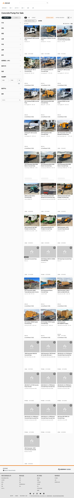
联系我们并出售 (57, 482)
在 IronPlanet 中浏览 (29, 85)
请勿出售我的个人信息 (23, 495)
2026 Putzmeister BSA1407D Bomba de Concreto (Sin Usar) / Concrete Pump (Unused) (48, 197)
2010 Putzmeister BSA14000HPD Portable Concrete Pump (63, 323)
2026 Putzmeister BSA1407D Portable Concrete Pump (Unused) (64, 197)
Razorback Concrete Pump (31, 259)
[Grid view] (68, 18)
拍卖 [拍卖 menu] (11, 8)
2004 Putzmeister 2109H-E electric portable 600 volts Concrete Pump (63, 292)
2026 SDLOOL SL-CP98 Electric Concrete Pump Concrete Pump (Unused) (48, 386)
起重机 (38, 490)
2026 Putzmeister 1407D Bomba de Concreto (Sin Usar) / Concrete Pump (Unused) (48, 355)
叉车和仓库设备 (39, 488)
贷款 (20, 482)
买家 (20, 478)
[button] (11, 23)
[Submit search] (47, 3)
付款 (20, 486)
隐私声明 (11, 495)
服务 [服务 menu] (23, 8)
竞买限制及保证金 (22, 484)
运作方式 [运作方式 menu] (17, 8)
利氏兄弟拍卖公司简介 (5, 478)
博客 (2, 486)
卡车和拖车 (39, 482)
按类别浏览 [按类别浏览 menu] (4, 8)
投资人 (2, 482)
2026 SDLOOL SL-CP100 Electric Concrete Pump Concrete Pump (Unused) (65, 355)
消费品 (38, 480)
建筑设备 (38, 478)
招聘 (2, 484)
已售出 (16, 17)
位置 (33, 8)
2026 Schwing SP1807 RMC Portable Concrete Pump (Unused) (31, 229)
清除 (19, 84)
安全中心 (2, 488)
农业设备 (38, 484)
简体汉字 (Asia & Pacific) (10, 470)
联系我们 (69, 469)
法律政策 (16, 495)
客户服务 (56, 478)
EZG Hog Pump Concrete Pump (65, 259)
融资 (28, 8)
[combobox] (60, 18)
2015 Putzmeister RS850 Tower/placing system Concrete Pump (32, 292)
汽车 (37, 486)
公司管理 (2, 480)
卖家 (20, 480)
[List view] (71, 18)
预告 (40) (6, 18)
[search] (19, 80)
